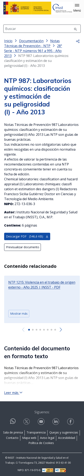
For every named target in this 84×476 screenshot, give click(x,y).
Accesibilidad (66, 438)
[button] (77, 8)
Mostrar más (19, 313)
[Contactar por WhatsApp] (13, 423)
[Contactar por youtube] (41, 422)
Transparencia (36, 432)
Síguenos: (42, 412)
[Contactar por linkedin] (56, 422)
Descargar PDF (27, 236)
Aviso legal (47, 438)
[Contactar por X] (26, 422)
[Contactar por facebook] (71, 422)
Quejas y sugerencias (63, 432)
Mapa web (29, 438)
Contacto (12, 438)
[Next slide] (61, 329)
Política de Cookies (41, 443)
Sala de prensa (13, 432)
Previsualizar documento (22, 247)
